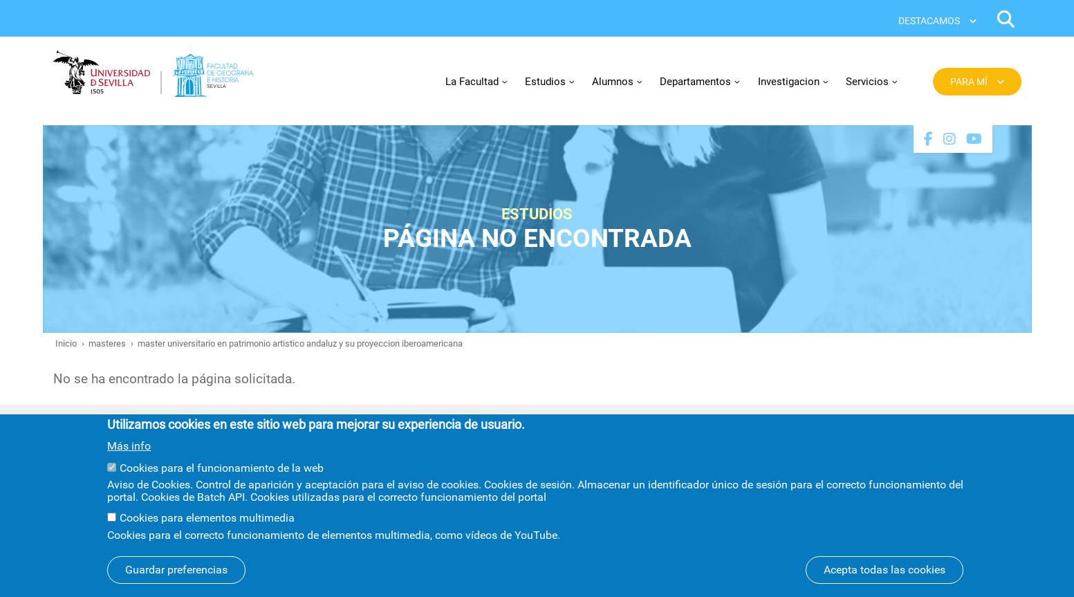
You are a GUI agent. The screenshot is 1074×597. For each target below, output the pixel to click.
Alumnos (612, 81)
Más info (129, 458)
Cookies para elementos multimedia (207, 531)
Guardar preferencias (176, 582)
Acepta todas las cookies (884, 582)
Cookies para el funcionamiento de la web (222, 480)
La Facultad (472, 81)
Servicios (867, 81)
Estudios (545, 81)
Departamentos (695, 81)
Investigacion (789, 81)
